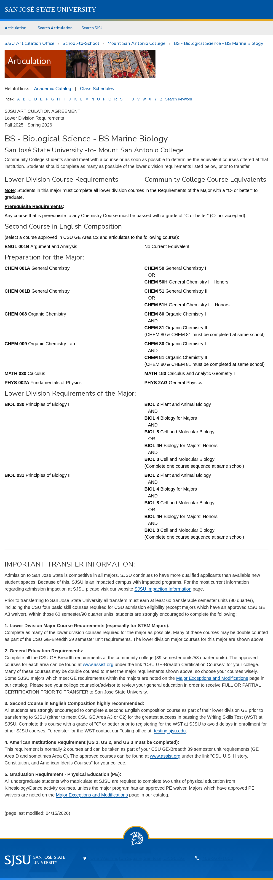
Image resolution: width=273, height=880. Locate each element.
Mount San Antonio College (136, 43)
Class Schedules (97, 88)
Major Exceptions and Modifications (212, 678)
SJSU (50, 9)
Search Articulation (55, 28)
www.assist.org (98, 664)
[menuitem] (16, 28)
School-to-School (81, 43)
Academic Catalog (52, 88)
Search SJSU (93, 28)
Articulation (15, 28)
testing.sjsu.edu (170, 730)
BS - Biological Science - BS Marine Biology (218, 43)
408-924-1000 (217, 858)
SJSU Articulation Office (29, 43)
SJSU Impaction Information (162, 588)
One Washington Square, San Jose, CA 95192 (137, 858)
